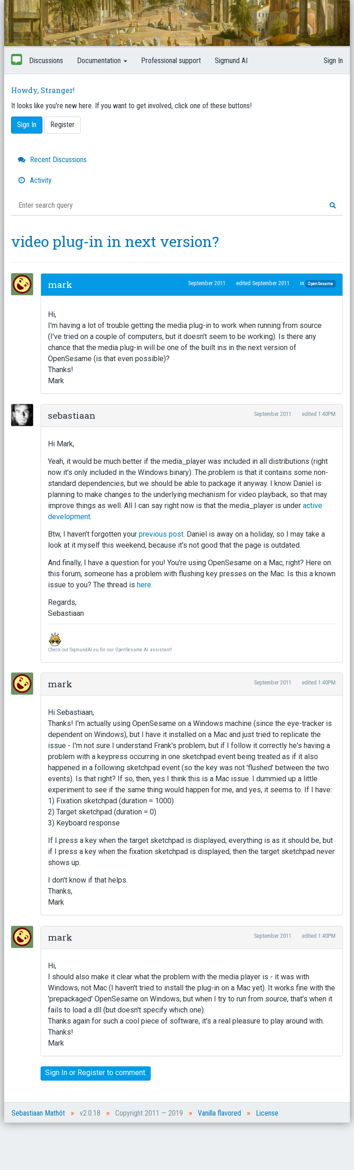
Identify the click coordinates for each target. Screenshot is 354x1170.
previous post (161, 534)
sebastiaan (71, 415)
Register (62, 124)
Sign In (333, 60)
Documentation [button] (102, 60)
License (267, 1113)
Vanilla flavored (219, 1113)
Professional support (171, 60)
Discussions (46, 60)
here (144, 584)
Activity (35, 180)
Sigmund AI (231, 60)
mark (60, 284)
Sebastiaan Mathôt (38, 1113)
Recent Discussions (52, 159)
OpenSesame (320, 283)
